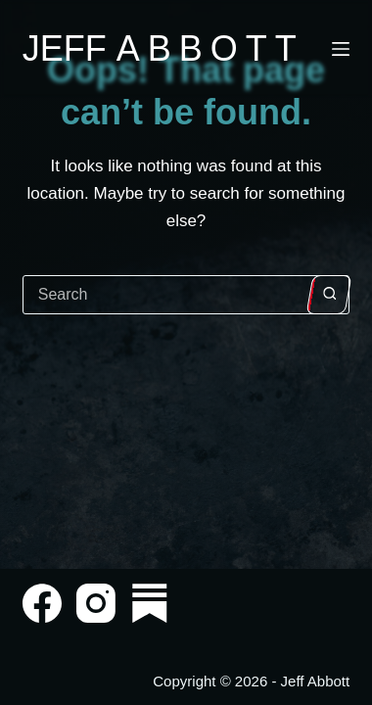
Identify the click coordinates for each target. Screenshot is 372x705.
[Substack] (149, 603)
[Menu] (340, 49)
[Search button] (329, 294)
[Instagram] (96, 603)
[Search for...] (166, 294)
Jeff (163, 48)
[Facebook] (42, 603)
